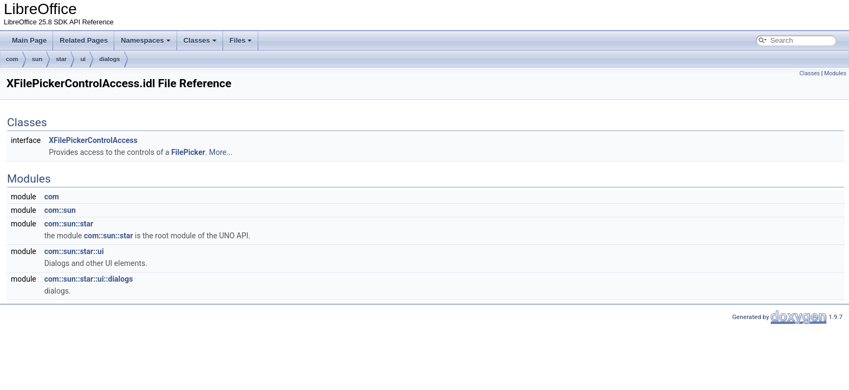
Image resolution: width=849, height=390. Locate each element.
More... (220, 152)
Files (241, 40)
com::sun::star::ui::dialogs (88, 279)
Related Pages (84, 40)
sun (37, 59)
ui (83, 59)
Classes (200, 40)
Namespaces (146, 40)
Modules (835, 73)
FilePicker (188, 152)
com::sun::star (69, 223)
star (61, 59)
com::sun (60, 210)
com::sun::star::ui (74, 251)
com (12, 59)
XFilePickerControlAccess (93, 140)
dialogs (109, 59)
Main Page (29, 40)
